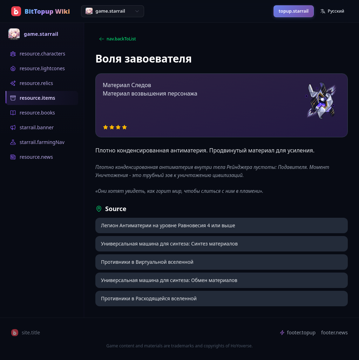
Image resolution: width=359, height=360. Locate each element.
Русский (332, 11)
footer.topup (297, 332)
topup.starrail (294, 11)
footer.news (334, 332)
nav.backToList (117, 39)
